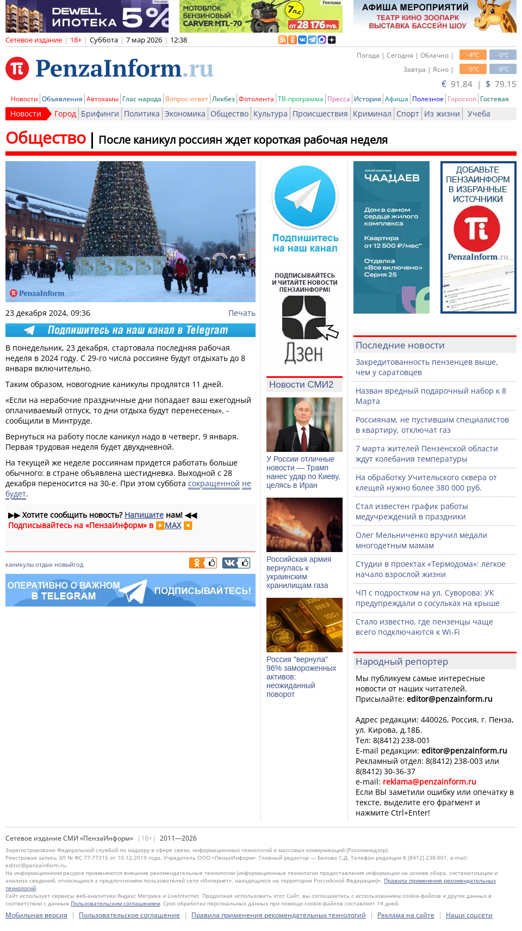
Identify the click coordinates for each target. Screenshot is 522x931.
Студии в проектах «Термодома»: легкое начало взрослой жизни (431, 569)
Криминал (372, 113)
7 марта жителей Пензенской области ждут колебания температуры (427, 453)
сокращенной (214, 483)
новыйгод (68, 564)
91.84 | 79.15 (479, 83)
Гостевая (494, 98)
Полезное (428, 98)
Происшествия (320, 113)
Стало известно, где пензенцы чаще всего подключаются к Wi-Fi (424, 626)
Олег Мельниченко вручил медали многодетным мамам (421, 540)
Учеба (479, 113)
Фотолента (256, 98)
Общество (229, 113)
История (367, 98)
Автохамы (102, 98)
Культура (270, 113)
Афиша (396, 98)
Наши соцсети (469, 915)
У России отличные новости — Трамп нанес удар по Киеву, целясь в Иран (303, 472)
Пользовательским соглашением (115, 903)
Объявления (62, 98)
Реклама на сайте (405, 915)
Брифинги (100, 113)
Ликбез (223, 98)
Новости (24, 98)
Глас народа (141, 98)
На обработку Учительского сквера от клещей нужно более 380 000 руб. (426, 482)
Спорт (407, 113)
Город (65, 113)
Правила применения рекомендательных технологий (278, 915)
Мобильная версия (36, 915)
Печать (242, 313)
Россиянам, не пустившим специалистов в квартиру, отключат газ (432, 424)
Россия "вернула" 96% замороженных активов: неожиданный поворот (301, 677)
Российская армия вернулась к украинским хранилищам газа (298, 572)
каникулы (19, 564)
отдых (44, 564)
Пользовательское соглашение (129, 915)
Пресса (338, 98)
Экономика (185, 113)
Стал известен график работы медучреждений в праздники (412, 511)
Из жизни (442, 113)
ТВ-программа (301, 98)
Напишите (144, 515)
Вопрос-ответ (186, 98)
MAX (173, 525)
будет (15, 493)
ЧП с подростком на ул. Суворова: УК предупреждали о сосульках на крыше (428, 597)
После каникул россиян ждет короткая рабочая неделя (243, 139)
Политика (142, 113)
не (246, 483)
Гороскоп (462, 98)
